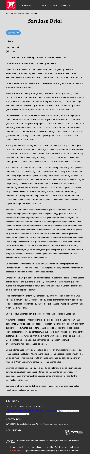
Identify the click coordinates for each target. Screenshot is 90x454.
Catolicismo (26, 5)
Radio (44, 5)
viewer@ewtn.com (66, 424)
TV (36, 5)
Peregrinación (67, 5)
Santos (21, 13)
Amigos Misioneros (35, 406)
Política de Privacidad (14, 411)
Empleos (19, 406)
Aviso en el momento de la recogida (18, 414)
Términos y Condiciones (47, 411)
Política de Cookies (30, 411)
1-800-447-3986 (51, 424)
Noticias (54, 5)
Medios (9, 406)
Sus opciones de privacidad (68, 411)
